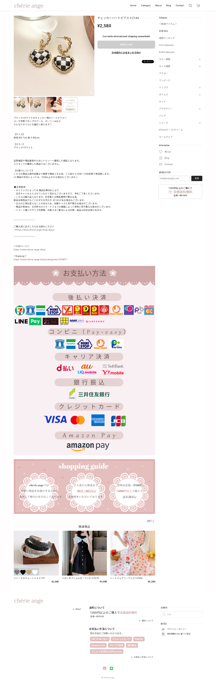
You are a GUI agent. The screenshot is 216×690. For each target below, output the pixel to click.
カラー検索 (164, 59)
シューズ (163, 123)
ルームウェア (166, 137)
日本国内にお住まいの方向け (126, 52)
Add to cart (126, 44)
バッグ (162, 115)
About (158, 5)
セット (162, 101)
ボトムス (163, 94)
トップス (163, 87)
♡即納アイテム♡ (168, 24)
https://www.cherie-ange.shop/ (30, 249)
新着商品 (163, 31)
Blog (168, 5)
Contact (180, 5)
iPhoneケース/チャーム (171, 130)
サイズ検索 (164, 66)
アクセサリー (165, 108)
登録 (197, 178)
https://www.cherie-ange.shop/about (35, 230)
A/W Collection (166, 52)
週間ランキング (167, 38)
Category (146, 5)
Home (133, 5)
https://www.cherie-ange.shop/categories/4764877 (40, 259)
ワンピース (164, 80)
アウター (163, 73)
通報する (150, 521)
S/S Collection (166, 45)
